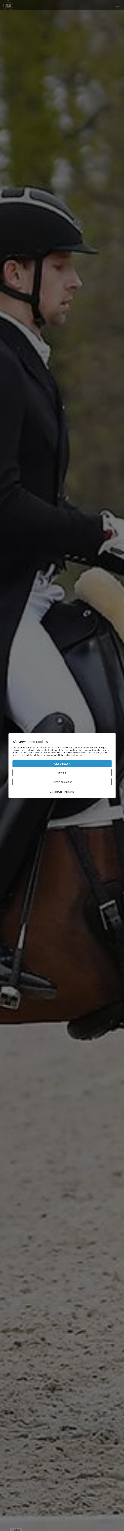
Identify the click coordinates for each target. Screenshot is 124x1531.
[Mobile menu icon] (117, 5)
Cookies (16, 1529)
